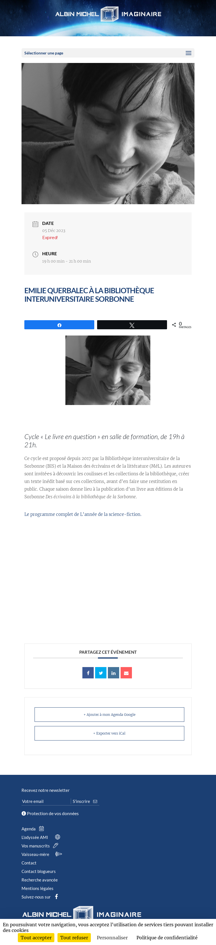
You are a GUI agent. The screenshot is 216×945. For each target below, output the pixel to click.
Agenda (34, 828)
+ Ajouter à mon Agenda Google (109, 714)
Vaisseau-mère (42, 854)
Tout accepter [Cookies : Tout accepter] (36, 937)
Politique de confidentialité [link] (167, 937)
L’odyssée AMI (42, 837)
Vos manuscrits (41, 845)
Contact (29, 862)
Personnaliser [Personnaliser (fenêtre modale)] (112, 937)
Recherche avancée (40, 879)
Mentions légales (38, 888)
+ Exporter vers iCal (109, 733)
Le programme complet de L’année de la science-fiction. (83, 514)
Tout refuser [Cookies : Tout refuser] (74, 937)
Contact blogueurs (39, 871)
